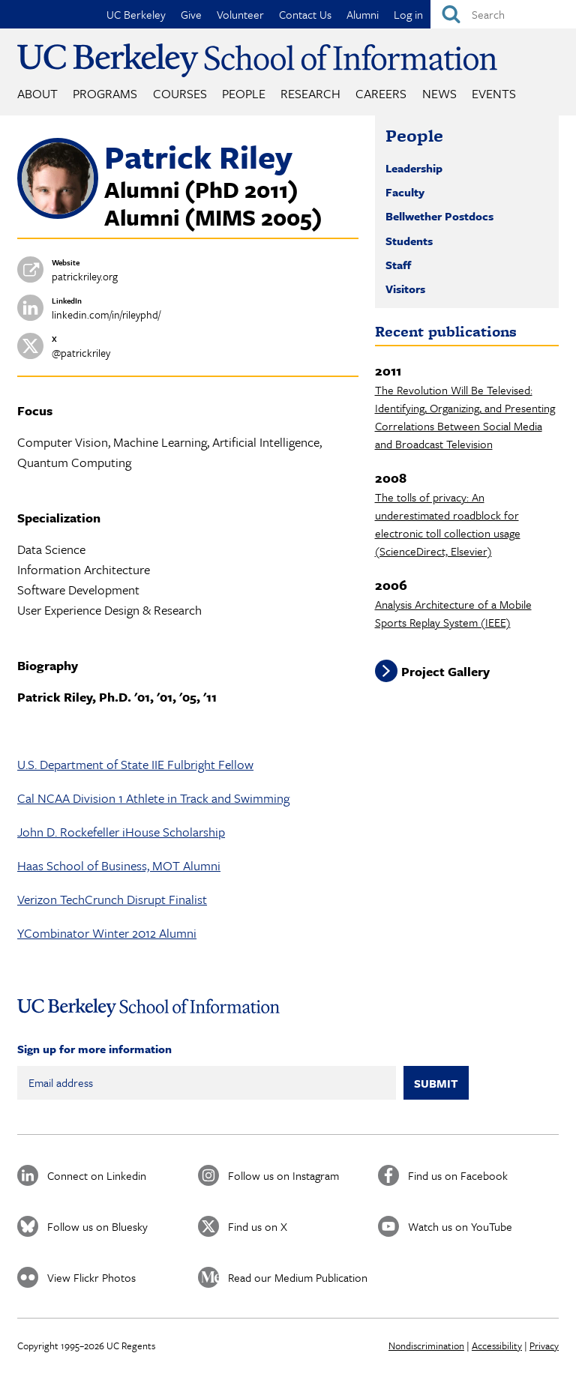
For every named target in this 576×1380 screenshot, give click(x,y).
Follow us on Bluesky (97, 1226)
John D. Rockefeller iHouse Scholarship (121, 831)
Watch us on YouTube (460, 1226)
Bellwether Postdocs (440, 216)
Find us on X (257, 1226)
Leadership (414, 168)
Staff (398, 264)
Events (494, 93)
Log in (408, 14)
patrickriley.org (85, 276)
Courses (180, 93)
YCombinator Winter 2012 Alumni (106, 932)
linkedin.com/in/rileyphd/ (106, 314)
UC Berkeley (136, 14)
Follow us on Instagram (283, 1175)
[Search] (503, 14)
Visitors (405, 288)
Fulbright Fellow (210, 764)
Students (409, 240)
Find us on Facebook (458, 1175)
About (37, 93)
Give (191, 14)
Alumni (362, 14)
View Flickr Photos (91, 1277)
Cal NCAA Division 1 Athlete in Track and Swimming (153, 798)
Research (310, 93)
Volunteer (240, 14)
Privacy (544, 1345)
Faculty (405, 192)
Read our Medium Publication (298, 1277)
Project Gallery (445, 671)
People (244, 93)
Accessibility (497, 1345)
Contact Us (305, 14)
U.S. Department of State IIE (92, 764)
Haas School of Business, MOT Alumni (118, 865)
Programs (105, 93)
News (439, 93)
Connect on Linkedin (96, 1175)
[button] (57, 214)
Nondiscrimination (426, 1345)
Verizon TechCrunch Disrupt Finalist (112, 899)
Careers (381, 93)
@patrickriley (81, 353)
